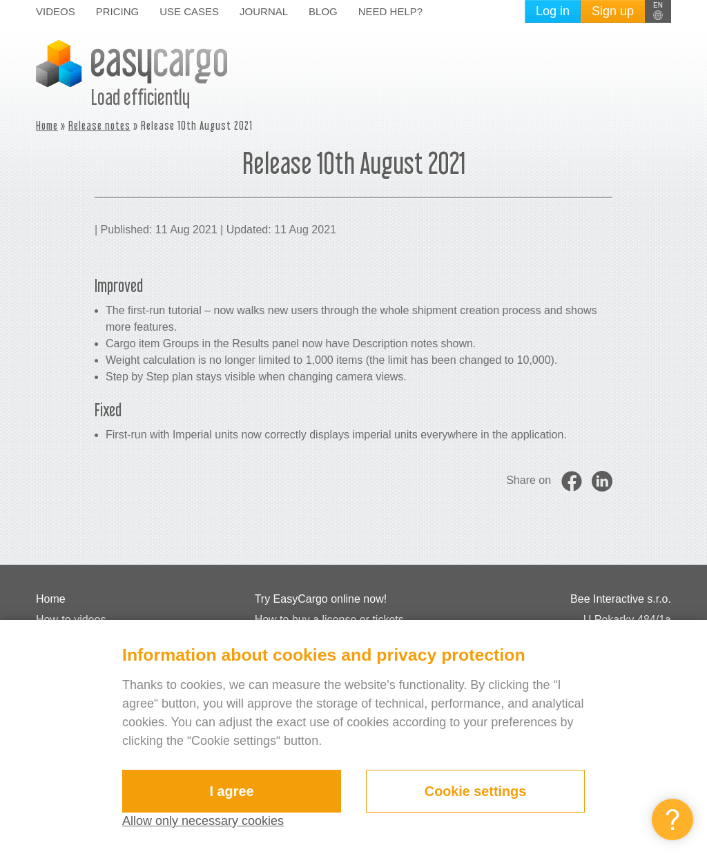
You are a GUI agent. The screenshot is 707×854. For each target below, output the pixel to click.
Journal (264, 11)
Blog (323, 11)
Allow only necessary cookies (203, 821)
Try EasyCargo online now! (321, 599)
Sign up (613, 11)
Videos (55, 11)
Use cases (189, 11)
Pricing (117, 11)
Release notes (99, 125)
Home (47, 125)
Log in (553, 11)
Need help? (390, 11)
